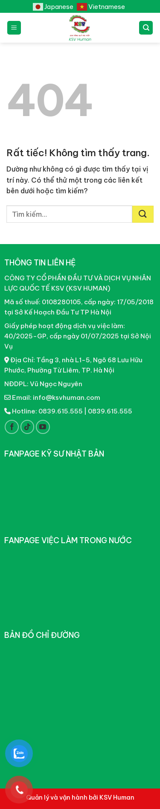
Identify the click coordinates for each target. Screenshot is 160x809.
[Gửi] (143, 214)
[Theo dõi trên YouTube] (43, 427)
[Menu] (14, 28)
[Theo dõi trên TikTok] (27, 427)
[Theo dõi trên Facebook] (12, 427)
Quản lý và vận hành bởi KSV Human (80, 797)
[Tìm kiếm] (146, 28)
